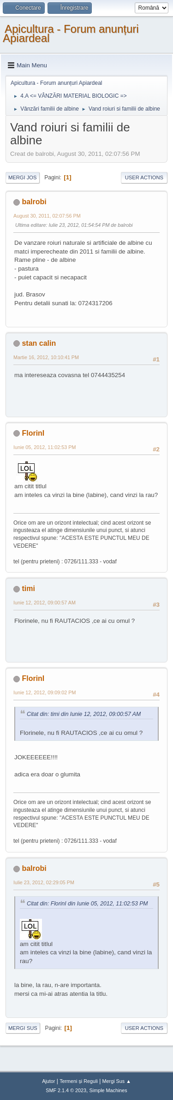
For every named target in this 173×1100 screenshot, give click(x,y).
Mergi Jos (22, 177)
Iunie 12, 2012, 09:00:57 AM (44, 602)
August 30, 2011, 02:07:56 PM (47, 216)
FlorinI (33, 433)
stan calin (39, 343)
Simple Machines (108, 1090)
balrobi (34, 202)
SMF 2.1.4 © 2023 (66, 1090)
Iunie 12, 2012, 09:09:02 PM (44, 692)
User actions (144, 177)
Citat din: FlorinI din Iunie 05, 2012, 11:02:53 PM (87, 903)
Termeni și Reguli (79, 1081)
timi (28, 588)
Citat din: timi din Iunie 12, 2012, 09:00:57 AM (84, 714)
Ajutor (48, 1081)
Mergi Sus (22, 1028)
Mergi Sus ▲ (116, 1081)
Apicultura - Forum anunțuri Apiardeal (71, 33)
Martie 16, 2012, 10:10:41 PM (46, 357)
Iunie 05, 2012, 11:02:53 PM (44, 447)
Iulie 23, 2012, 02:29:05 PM (43, 882)
